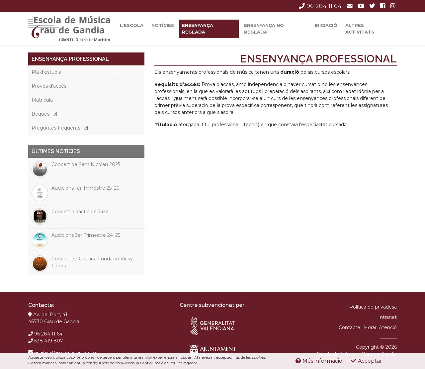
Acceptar (366, 361)
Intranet (387, 317)
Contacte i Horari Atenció (368, 327)
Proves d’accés (49, 86)
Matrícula (42, 100)
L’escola (131, 25)
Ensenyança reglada (197, 29)
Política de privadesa (373, 307)
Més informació (319, 361)
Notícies (162, 25)
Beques (40, 114)
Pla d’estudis (46, 72)
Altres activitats (359, 29)
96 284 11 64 (320, 5)
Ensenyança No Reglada (264, 29)
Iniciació (326, 25)
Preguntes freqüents (56, 128)
